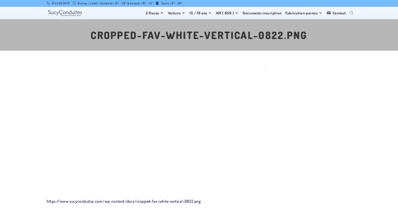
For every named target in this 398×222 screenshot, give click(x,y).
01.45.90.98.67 (61, 3)
